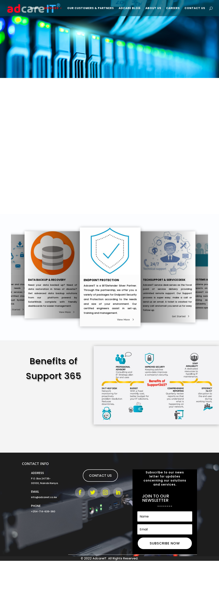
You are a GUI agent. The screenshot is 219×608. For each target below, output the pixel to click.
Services (51, 8)
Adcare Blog (130, 8)
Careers (173, 8)
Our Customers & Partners (90, 8)
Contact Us (195, 8)
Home (34, 8)
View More (120, 315)
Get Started (12, 309)
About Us (153, 8)
